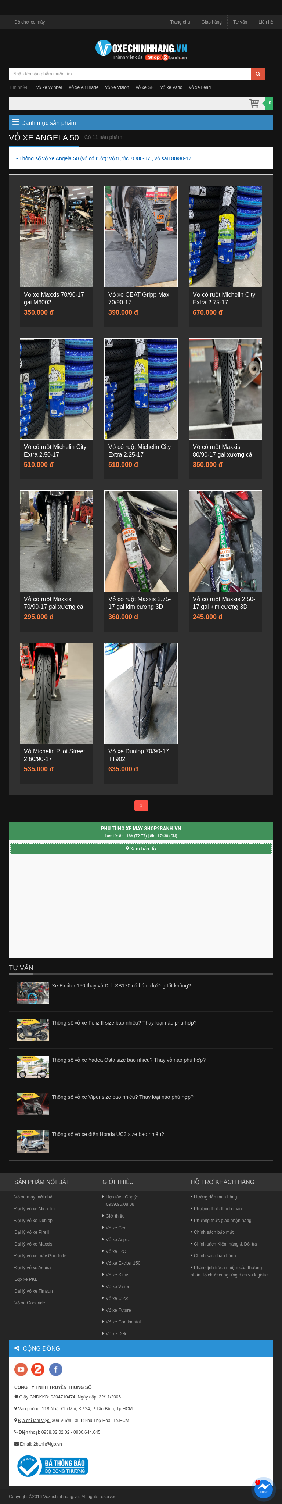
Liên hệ (265, 22)
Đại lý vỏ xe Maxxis (33, 1244)
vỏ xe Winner (49, 87)
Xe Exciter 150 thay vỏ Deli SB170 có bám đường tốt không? (121, 986)
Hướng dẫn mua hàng (214, 1197)
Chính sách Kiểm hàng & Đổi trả (224, 1244)
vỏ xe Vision (117, 87)
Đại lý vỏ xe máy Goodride (40, 1255)
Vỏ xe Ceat (115, 1227)
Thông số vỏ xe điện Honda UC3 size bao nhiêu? (108, 1134)
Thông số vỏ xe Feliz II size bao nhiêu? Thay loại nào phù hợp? (124, 1023)
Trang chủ (180, 22)
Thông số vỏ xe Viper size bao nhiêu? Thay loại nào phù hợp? (123, 1097)
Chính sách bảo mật (212, 1232)
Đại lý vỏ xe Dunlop (33, 1220)
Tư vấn (240, 22)
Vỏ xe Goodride (29, 1302)
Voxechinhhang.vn (61, 1496)
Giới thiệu (113, 1216)
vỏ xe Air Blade (83, 87)
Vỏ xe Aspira (116, 1239)
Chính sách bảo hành (213, 1255)
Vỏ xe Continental (121, 1322)
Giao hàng (212, 22)
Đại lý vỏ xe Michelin (34, 1208)
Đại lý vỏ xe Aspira (32, 1267)
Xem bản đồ (141, 848)
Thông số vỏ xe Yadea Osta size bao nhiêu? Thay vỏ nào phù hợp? (129, 1060)
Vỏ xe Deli (114, 1333)
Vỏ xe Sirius (115, 1275)
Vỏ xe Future (116, 1310)
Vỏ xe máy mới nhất (34, 1197)
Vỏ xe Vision (116, 1286)
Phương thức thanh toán (216, 1208)
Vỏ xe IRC (114, 1251)
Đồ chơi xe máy (29, 22)
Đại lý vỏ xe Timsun (33, 1291)
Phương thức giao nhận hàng (221, 1220)
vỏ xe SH (145, 87)
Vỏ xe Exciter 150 (121, 1263)
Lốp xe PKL (25, 1279)
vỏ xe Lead (200, 87)
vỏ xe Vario (171, 87)
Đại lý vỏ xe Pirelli (31, 1232)
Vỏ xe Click (115, 1298)
